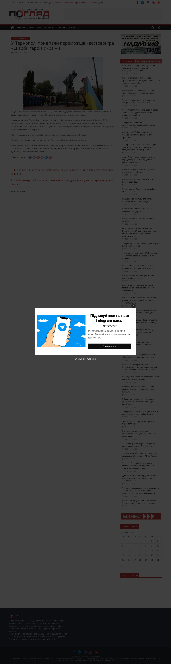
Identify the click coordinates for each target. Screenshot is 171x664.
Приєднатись (109, 346)
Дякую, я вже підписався (85, 359)
